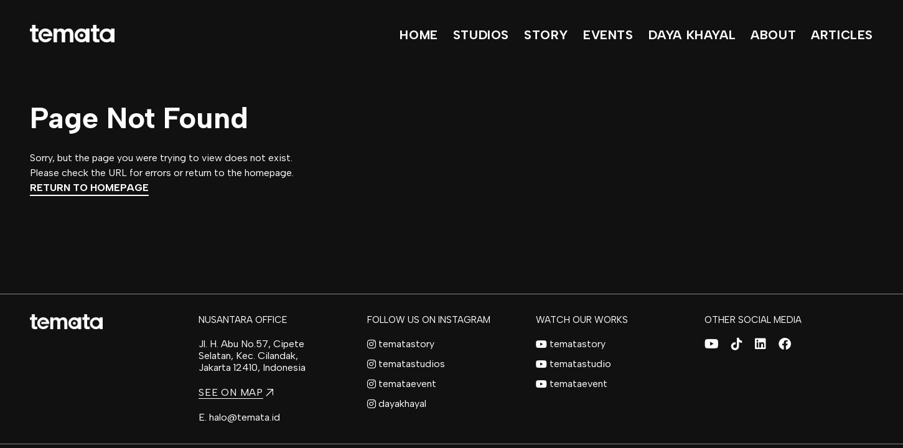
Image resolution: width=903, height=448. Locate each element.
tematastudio (573, 364)
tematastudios (406, 364)
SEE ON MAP (236, 392)
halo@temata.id (244, 417)
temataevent (401, 384)
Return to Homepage (89, 188)
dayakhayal (396, 403)
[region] (451, 224)
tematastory (400, 344)
